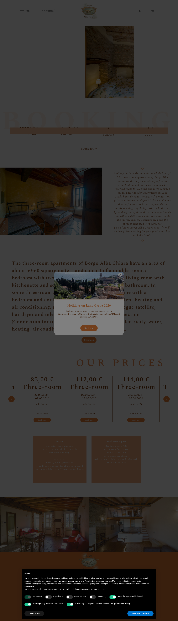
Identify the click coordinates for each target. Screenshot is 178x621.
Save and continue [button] (140, 613)
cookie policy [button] (136, 581)
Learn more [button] (34, 613)
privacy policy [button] (96, 578)
